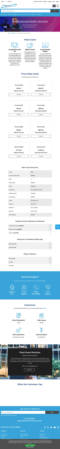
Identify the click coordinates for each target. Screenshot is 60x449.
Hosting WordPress (24, 434)
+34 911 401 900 (38, 1)
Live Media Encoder (16, 225)
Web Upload (12, 243)
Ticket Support (24, 293)
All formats (12, 247)
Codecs (10, 200)
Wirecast (14, 232)
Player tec (11, 211)
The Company (3, 434)
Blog (54, 1)
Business (45, 1)
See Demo (29, 369)
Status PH (42, 435)
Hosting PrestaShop (24, 435)
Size (11, 262)
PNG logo (12, 258)
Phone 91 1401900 (36, 293)
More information (30, 447)
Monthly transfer (13, 193)
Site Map (3, 437)
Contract (19, 94)
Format (10, 172)
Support (50, 1)
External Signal (12, 214)
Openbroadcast (15, 229)
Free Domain (12, 189)
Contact (57, 1)
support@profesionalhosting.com (29, 421)
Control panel (12, 182)
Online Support (43, 434)
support (45, 308)
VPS (21, 437)
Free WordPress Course (44, 437)
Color (11, 265)
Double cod (11, 207)
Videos (10, 186)
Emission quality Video (14, 175)
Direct (10, 179)
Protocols (11, 204)
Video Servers (14, 33)
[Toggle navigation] (54, 6)
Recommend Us (4, 435)
